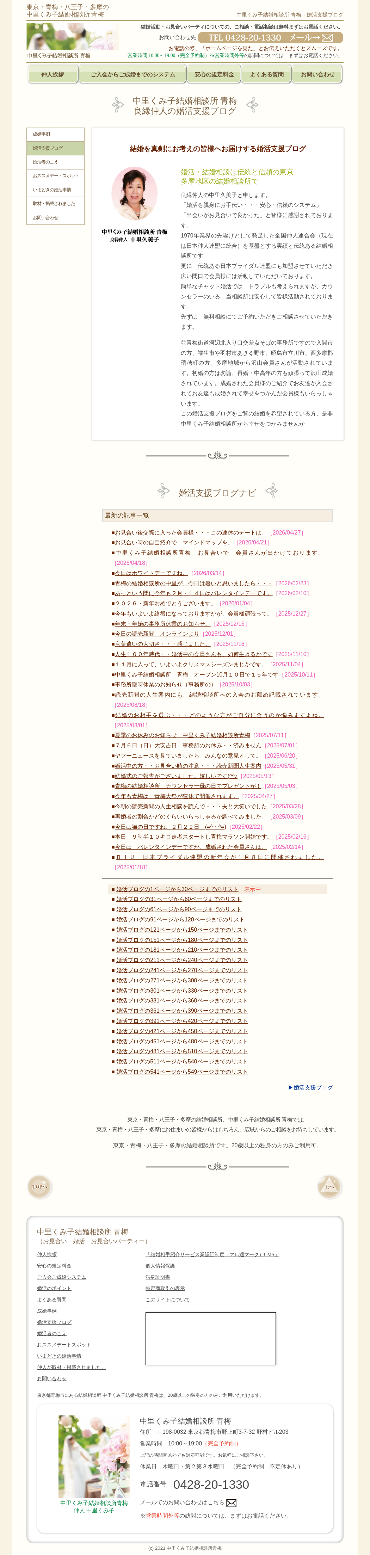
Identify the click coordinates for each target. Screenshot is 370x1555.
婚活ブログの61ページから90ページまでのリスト (179, 909)
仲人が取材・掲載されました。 (71, 1367)
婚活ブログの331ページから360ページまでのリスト (182, 1001)
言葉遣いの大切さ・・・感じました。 (163, 644)
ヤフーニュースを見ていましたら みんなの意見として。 (188, 756)
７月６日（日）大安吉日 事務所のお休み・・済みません (188, 745)
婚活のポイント (54, 1288)
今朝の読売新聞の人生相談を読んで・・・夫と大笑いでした (191, 806)
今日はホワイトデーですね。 (151, 573)
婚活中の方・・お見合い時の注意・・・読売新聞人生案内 (188, 766)
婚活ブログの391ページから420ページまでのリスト (182, 1021)
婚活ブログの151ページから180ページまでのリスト (182, 940)
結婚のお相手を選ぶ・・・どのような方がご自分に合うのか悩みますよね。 (219, 715)
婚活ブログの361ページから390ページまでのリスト (182, 1011)
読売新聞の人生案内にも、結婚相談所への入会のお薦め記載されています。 (219, 695)
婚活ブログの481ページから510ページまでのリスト (182, 1051)
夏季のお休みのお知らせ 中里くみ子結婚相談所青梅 (182, 735)
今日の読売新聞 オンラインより (157, 634)
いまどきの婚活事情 (52, 189)
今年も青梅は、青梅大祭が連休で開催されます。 (177, 796)
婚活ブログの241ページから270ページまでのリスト (182, 970)
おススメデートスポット (56, 175)
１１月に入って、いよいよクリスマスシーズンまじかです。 (191, 664)
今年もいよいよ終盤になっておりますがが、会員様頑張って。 (194, 614)
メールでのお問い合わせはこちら (188, 1502)
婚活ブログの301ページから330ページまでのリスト (182, 991)
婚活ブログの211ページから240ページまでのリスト (182, 960)
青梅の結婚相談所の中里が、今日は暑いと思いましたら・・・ (194, 583)
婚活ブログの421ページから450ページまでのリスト (182, 1031)
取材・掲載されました (54, 203)
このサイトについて (168, 1299)
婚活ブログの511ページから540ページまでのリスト (182, 1062)
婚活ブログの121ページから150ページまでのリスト (182, 930)
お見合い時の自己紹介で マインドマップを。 (174, 542)
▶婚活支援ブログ (310, 1088)
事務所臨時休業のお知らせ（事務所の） (165, 684)
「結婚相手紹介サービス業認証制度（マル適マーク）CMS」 (212, 1254)
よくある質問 (267, 75)
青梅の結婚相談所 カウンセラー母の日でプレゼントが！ (188, 786)
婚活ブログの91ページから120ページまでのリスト (180, 919)
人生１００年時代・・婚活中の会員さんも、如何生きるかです (194, 654)
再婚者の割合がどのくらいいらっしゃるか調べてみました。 (191, 817)
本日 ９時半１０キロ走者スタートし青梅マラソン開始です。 (194, 837)
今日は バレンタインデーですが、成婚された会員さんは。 (191, 847)
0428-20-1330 (211, 1484)
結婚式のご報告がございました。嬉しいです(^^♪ (176, 776)
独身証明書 (158, 1277)
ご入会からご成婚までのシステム (133, 75)
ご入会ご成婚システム (61, 1277)
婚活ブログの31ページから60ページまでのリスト (179, 899)
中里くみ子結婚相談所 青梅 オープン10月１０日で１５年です (197, 675)
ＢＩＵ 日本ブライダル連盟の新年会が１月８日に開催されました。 (220, 857)
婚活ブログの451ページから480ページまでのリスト (182, 1041)
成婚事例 (41, 134)
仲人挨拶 (52, 75)
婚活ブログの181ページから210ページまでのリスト (182, 950)
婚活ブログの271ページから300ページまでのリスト (182, 980)
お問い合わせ (318, 75)
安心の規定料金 (214, 75)
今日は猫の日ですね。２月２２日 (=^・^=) (170, 827)
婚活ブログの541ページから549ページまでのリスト (182, 1072)
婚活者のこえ (45, 162)
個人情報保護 (160, 1266)
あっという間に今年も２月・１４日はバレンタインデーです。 (194, 593)
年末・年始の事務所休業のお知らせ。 (163, 624)
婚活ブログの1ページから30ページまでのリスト (177, 889)
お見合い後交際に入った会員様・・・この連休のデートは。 (191, 533)
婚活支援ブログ (47, 148)
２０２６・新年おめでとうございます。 (165, 603)
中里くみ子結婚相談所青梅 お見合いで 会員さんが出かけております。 (220, 553)
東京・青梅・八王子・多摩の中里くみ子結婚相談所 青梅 (67, 11)
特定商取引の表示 (165, 1288)
